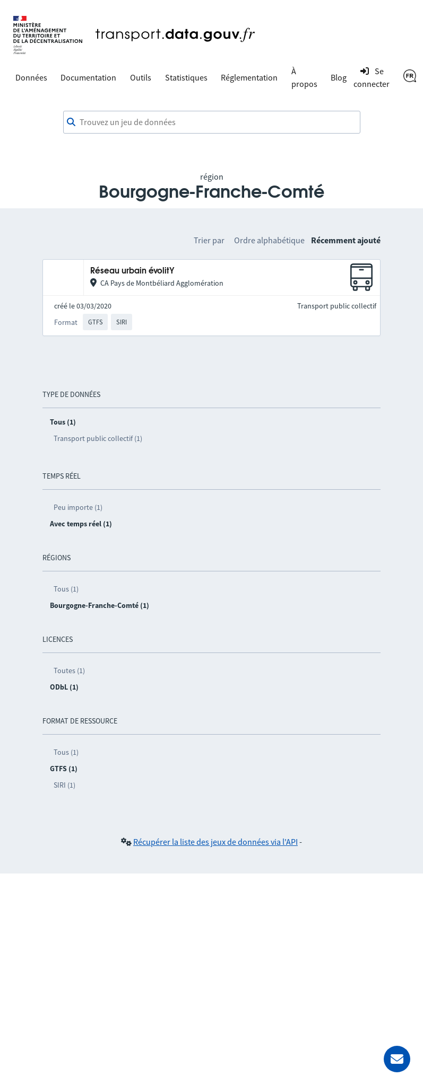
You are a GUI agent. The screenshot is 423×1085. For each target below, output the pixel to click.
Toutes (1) (69, 670)
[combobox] (211, 122)
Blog (339, 77)
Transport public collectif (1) (98, 438)
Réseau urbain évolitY (132, 271)
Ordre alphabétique (269, 240)
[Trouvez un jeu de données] (211, 122)
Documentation (88, 77)
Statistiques (186, 77)
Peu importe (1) (78, 507)
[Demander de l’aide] (397, 1059)
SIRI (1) (64, 785)
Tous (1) (66, 589)
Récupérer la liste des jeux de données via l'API (215, 841)
